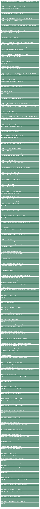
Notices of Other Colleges (5, 507)
